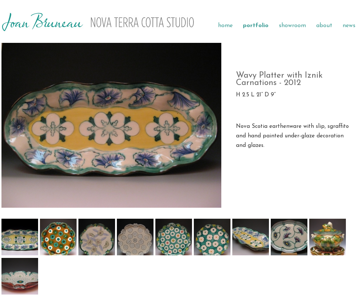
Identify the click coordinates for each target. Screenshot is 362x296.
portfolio (256, 26)
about (324, 26)
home (225, 26)
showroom (292, 26)
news (349, 26)
